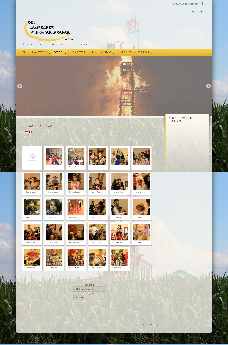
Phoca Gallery (150, 324)
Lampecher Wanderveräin (134, 52)
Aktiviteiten (77, 52)
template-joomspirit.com (227, 331)
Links (92, 52)
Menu (24, 52)
